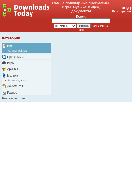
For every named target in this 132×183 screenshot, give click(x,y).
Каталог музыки (17, 80)
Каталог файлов (17, 50)
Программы (15, 57)
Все (10, 46)
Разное (12, 92)
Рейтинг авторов (13, 98)
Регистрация (121, 11)
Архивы (12, 69)
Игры (10, 63)
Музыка (12, 75)
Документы (15, 86)
